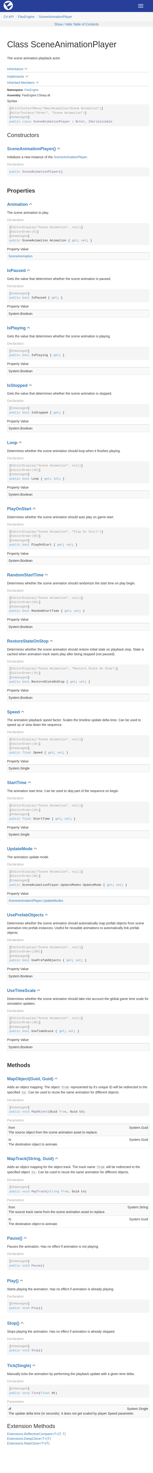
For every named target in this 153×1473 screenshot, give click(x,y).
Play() (13, 1281)
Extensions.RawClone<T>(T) (28, 1443)
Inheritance (15, 69)
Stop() (13, 1323)
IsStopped (17, 385)
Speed (13, 712)
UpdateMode (20, 848)
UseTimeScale (21, 990)
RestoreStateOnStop (28, 641)
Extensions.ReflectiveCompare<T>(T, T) (36, 1434)
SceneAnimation (20, 256)
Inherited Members (21, 83)
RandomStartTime (25, 575)
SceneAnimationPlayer (55, 17)
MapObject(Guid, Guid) (30, 1078)
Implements (15, 76)
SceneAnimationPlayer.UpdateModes (35, 900)
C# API (9, 17)
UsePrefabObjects (25, 915)
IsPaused (16, 270)
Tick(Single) (19, 1365)
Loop (12, 442)
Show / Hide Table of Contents (76, 24)
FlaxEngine (26, 17)
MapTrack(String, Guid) (30, 1158)
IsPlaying (16, 328)
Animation (17, 204)
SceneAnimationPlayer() (31, 148)
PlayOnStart (19, 508)
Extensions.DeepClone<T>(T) (29, 1439)
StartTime (17, 782)
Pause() (14, 1238)
